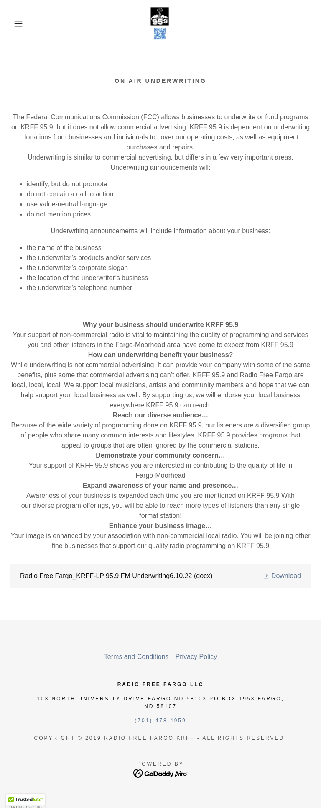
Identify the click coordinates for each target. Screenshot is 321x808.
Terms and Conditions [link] (136, 656)
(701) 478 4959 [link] (160, 720)
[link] (160, 23)
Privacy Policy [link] (196, 656)
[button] (16, 23)
